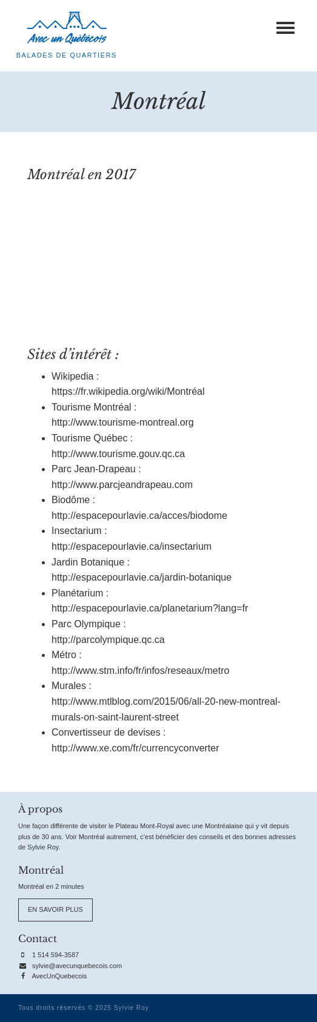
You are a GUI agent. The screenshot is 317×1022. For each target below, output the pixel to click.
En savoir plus (55, 909)
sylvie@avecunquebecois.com (77, 965)
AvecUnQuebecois (59, 976)
